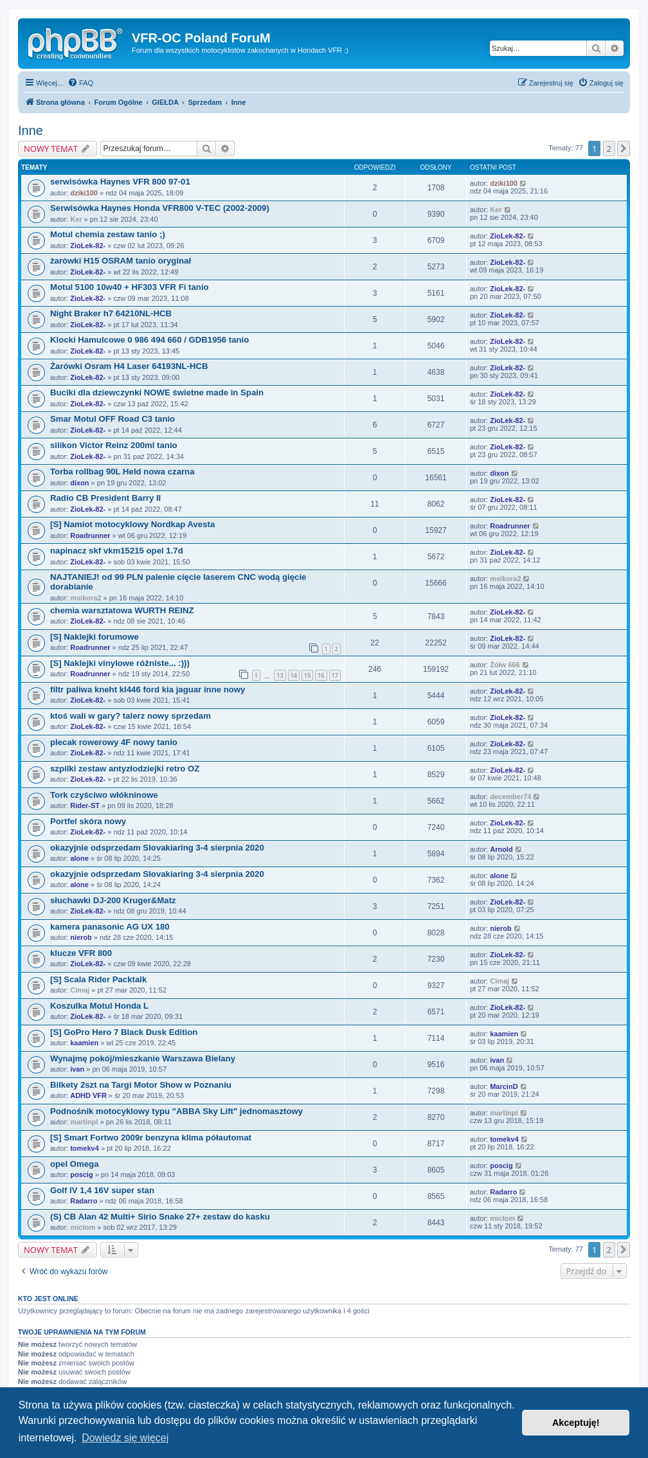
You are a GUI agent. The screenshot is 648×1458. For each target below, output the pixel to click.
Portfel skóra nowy (88, 821)
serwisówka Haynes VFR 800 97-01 (120, 181)
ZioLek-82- (87, 245)
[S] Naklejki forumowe (94, 637)
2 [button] (609, 148)
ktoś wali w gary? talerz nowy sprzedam (130, 716)
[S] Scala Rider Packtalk (98, 979)
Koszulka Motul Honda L (99, 1006)
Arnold (501, 849)
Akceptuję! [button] (576, 1423)
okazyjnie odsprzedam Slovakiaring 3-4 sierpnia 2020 (157, 847)
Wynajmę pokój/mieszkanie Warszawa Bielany (142, 1058)
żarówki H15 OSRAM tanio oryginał (120, 261)
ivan (77, 1069)
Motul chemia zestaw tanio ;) (107, 234)
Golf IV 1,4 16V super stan (102, 1190)
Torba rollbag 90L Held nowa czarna (122, 471)
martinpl (84, 1122)
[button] (623, 148)
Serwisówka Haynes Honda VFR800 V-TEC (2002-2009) (159, 208)
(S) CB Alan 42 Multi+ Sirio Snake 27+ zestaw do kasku (160, 1216)
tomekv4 (84, 1148)
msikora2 (85, 598)
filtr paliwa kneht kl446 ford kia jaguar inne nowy (147, 689)
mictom (82, 1227)
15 (307, 675)
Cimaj (79, 990)
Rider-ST (85, 805)
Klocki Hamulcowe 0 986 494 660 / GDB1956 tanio (149, 340)
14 (294, 675)
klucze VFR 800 (81, 953)
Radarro (83, 1201)
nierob (81, 937)
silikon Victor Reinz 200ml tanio (113, 445)
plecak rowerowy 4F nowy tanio (113, 742)
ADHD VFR (88, 1095)
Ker (76, 219)
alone (79, 858)
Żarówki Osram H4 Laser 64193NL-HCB (129, 366)
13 (279, 675)
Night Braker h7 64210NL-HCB (111, 313)
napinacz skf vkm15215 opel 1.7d (116, 550)
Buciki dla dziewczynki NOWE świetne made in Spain (157, 392)
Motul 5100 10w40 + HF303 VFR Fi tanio (129, 287)
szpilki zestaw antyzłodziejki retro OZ (124, 768)
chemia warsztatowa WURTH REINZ (122, 610)
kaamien (84, 1043)
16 (321, 675)
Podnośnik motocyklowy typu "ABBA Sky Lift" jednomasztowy (176, 1111)
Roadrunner (90, 535)
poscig (81, 1174)
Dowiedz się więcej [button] (125, 1437)
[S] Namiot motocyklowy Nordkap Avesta (132, 524)
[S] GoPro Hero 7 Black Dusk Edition (123, 1032)
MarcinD (504, 1086)
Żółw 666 (504, 665)
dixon (79, 483)
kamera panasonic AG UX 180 (110, 927)
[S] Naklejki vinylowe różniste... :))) (120, 663)
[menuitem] (80, 83)
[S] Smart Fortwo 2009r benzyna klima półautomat (150, 1137)
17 (335, 675)
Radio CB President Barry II (105, 498)
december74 (510, 796)
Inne (30, 130)
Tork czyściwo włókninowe (104, 795)
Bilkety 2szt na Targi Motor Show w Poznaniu (140, 1085)
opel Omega (74, 1164)
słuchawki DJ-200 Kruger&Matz (113, 900)
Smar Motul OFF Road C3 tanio (112, 419)
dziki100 (84, 193)
